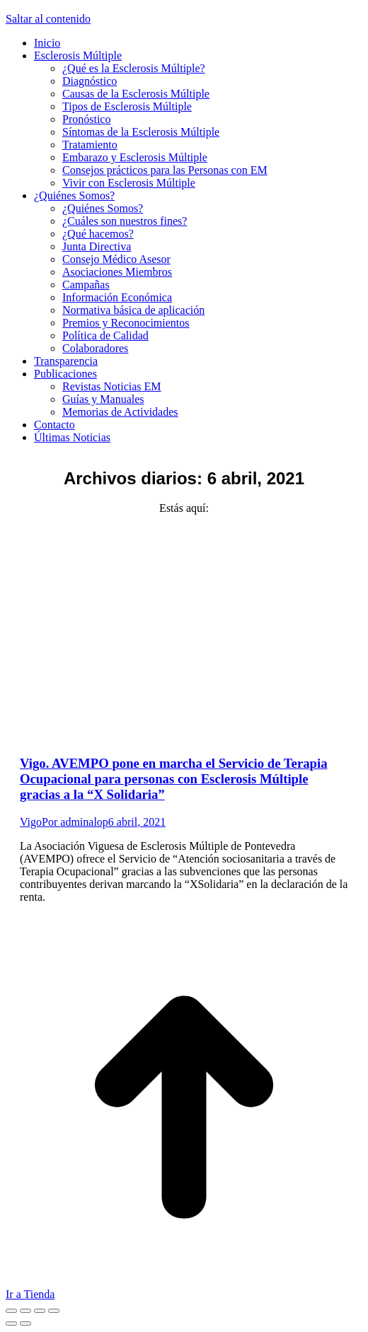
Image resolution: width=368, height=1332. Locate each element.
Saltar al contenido (48, 19)
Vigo (31, 822)
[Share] (25, 1311)
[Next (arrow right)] (25, 1323)
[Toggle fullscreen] (39, 1311)
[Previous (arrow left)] (11, 1323)
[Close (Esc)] (11, 1311)
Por (75, 822)
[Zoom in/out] (53, 1311)
